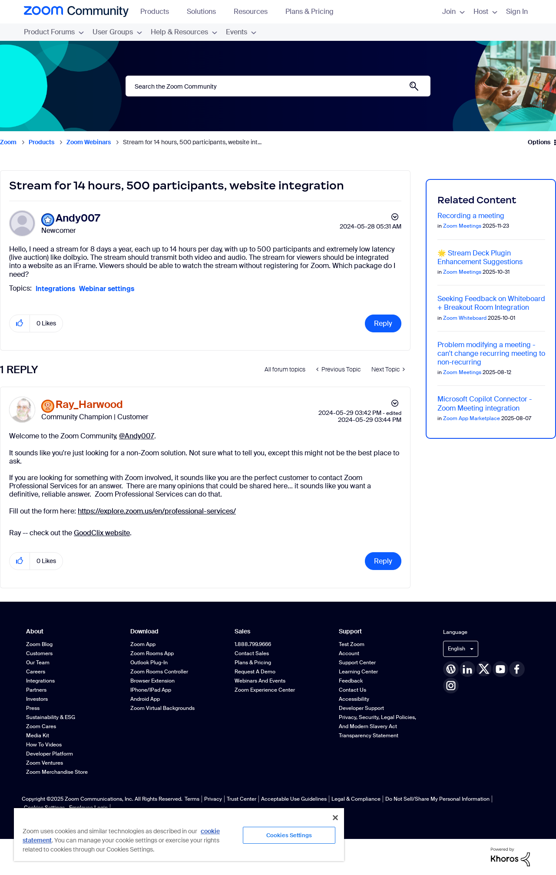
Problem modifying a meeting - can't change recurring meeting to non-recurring (491, 353)
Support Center (357, 662)
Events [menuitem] (241, 31)
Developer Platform (49, 753)
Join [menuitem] (453, 11)
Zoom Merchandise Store (57, 772)
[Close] (335, 817)
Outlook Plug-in (149, 662)
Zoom (8, 142)
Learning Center (358, 671)
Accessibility (354, 699)
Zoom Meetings (462, 225)
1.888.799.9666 (253, 644)
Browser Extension (152, 680)
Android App (145, 699)
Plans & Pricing (309, 11)
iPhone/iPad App (150, 689)
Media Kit (37, 735)
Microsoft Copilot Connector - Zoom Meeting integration (484, 403)
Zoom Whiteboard (464, 318)
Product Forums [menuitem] (54, 31)
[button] (20, 323)
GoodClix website (102, 532)
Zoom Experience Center (265, 689)
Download (144, 631)
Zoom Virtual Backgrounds (162, 708)
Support (350, 631)
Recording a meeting (470, 215)
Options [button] (539, 142)
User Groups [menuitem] (117, 31)
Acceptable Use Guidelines (294, 798)
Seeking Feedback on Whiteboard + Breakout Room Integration (491, 303)
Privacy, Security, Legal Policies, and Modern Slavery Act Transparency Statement (377, 726)
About (34, 631)
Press (33, 708)
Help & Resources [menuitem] (184, 31)
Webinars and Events (260, 680)
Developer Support (361, 708)
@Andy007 (136, 436)
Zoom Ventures (44, 762)
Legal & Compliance (356, 798)
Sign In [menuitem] (517, 11)
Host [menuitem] (485, 11)
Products (158, 11)
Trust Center (241, 798)
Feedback (351, 680)
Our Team (38, 662)
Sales (242, 631)
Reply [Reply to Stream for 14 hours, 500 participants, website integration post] (383, 323)
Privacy (213, 798)
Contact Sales (252, 653)
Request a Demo (255, 671)
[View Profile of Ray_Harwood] (89, 404)
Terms (192, 798)
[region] (179, 834)
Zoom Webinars (88, 142)
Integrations (55, 288)
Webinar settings (106, 288)
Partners (36, 689)
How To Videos (44, 744)
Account (349, 653)
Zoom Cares (41, 726)
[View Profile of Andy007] (78, 218)
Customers (39, 653)
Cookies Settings (289, 835)
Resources (255, 11)
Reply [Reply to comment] (383, 561)
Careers (35, 671)
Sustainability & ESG (50, 717)
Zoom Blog (39, 644)
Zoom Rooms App (152, 653)
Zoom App (143, 644)
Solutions (205, 11)
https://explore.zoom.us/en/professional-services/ (157, 511)
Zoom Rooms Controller (159, 671)
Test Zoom (351, 644)
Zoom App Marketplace (471, 418)
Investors (37, 699)
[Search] (278, 86)
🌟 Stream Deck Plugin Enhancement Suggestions (480, 257)
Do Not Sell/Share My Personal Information (437, 798)
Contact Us (352, 689)
